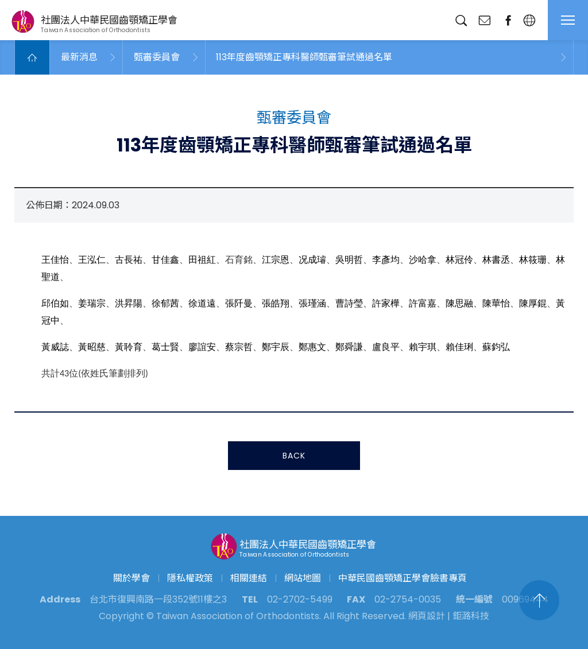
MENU (568, 20)
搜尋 (461, 20)
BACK (294, 457)
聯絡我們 (484, 20)
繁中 (529, 20)
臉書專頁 (508, 20)
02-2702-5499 (299, 599)
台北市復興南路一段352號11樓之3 (158, 599)
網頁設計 (426, 616)
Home (32, 57)
